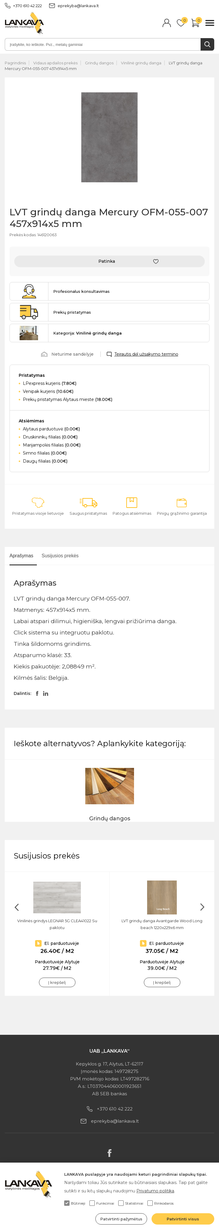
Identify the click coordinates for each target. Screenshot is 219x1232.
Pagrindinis (15, 62)
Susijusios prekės (60, 555)
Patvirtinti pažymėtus (121, 1219)
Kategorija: (87, 333)
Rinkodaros (160, 1203)
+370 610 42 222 (23, 5)
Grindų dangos (99, 62)
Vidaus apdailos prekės (55, 62)
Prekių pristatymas (72, 312)
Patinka (106, 261)
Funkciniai (101, 1203)
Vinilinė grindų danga (141, 62)
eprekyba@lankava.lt (74, 5)
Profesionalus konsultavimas (81, 291)
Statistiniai (130, 1203)
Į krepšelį (57, 982)
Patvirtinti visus (183, 1219)
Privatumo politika (155, 1191)
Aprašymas (21, 555)
